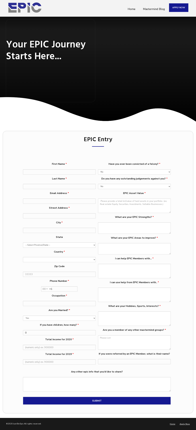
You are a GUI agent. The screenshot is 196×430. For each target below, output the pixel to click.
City (59, 222)
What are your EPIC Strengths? (134, 217)
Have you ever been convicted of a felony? (134, 164)
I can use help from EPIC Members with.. (134, 282)
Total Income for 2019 (59, 354)
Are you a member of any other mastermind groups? (134, 330)
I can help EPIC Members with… (134, 258)
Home (131, 7)
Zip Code (59, 266)
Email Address (59, 193)
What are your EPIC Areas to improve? (134, 238)
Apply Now (185, 424)
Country (59, 251)
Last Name (59, 178)
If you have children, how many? (59, 325)
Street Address (59, 208)
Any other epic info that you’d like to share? (97, 371)
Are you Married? (59, 310)
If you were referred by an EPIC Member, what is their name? (134, 354)
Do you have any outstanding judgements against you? (134, 178)
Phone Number (59, 281)
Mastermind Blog (154, 7)
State (59, 237)
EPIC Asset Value (134, 193)
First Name (59, 164)
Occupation (59, 295)
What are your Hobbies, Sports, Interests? (134, 306)
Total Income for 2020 (59, 339)
